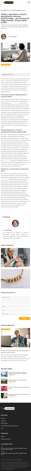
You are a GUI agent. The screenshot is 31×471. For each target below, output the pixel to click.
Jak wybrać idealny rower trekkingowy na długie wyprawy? (17, 380)
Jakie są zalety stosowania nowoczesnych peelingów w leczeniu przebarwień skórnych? (15, 265)
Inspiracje (3, 421)
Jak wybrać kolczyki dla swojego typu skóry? (12, 286)
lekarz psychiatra (15, 103)
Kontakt (3, 436)
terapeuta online (7, 160)
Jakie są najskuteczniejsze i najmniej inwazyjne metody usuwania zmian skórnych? (14, 449)
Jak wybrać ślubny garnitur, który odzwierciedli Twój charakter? (19, 395)
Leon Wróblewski (12, 36)
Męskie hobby (4, 423)
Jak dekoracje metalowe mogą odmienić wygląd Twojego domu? (14, 454)
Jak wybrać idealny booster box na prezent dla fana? (19, 388)
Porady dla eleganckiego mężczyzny (9, 425)
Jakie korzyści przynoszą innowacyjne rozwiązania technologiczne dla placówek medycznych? (17, 373)
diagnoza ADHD (4, 179)
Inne (2, 31)
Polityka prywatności (6, 439)
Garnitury (3, 418)
